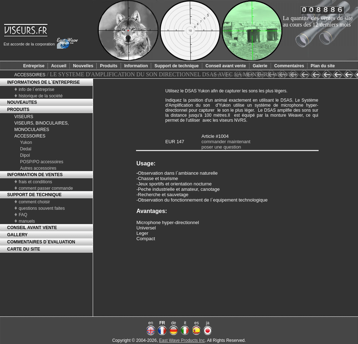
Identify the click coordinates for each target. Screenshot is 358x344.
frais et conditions (35, 181)
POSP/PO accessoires (41, 161)
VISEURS (23, 116)
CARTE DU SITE (23, 249)
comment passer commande (46, 188)
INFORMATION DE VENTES (35, 174)
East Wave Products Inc (182, 340)
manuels (27, 221)
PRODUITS (18, 109)
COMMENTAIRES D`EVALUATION (41, 241)
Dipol (25, 155)
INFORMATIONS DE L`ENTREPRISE (43, 82)
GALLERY (17, 234)
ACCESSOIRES (29, 74)
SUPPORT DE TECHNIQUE (34, 194)
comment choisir (34, 201)
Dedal (25, 148)
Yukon (26, 142)
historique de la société (41, 95)
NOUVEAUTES (22, 102)
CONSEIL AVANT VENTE (32, 227)
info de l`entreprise (36, 89)
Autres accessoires (38, 168)
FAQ (23, 214)
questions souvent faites (42, 208)
